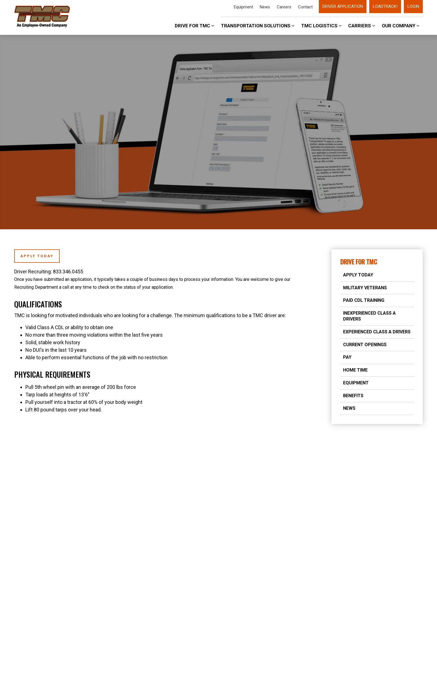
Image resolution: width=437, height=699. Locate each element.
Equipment (243, 6)
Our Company (400, 25)
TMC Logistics (321, 25)
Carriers (361, 25)
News (265, 6)
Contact (305, 6)
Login (413, 6)
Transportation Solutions (258, 25)
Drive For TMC (194, 25)
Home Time (355, 370)
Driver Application (342, 6)
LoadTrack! (385, 6)
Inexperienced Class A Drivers (369, 316)
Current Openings (365, 344)
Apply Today (358, 275)
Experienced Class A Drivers (377, 331)
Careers (284, 6)
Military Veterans (365, 287)
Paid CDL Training (363, 300)
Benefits (353, 395)
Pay (347, 357)
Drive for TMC (358, 261)
